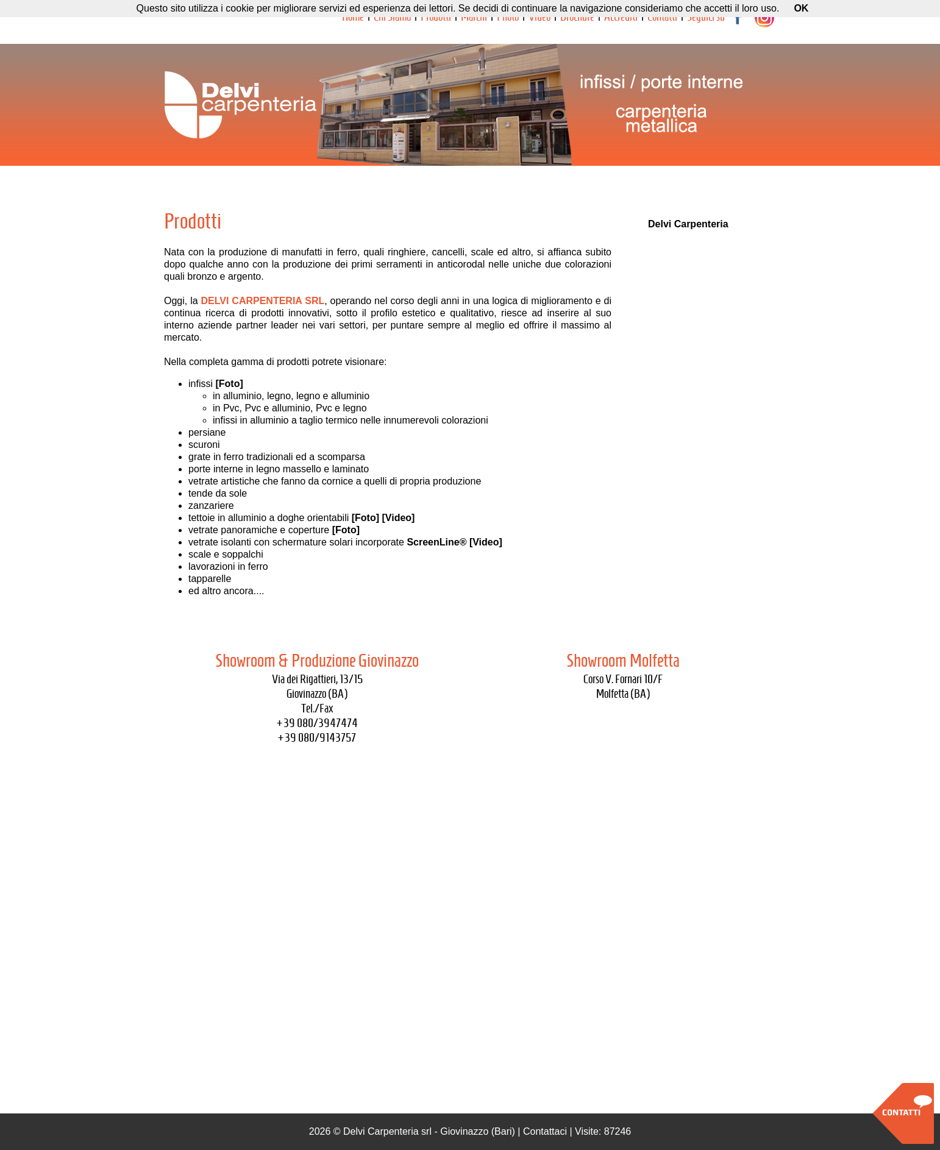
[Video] (398, 518)
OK (801, 8)
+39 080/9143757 (317, 737)
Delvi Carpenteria (688, 224)
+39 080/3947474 (317, 722)
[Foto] (229, 383)
